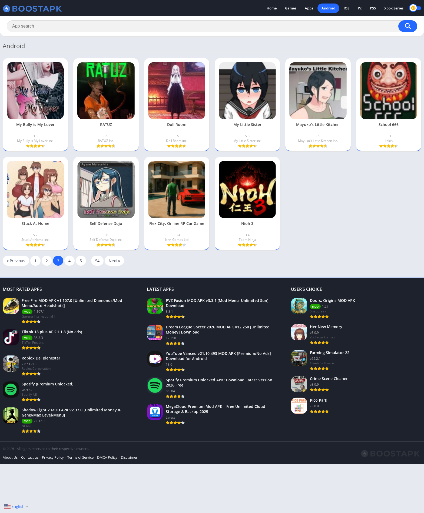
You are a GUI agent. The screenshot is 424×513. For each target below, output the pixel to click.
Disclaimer (129, 457)
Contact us (29, 457)
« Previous (16, 260)
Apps (309, 8)
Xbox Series (393, 8)
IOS (346, 8)
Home (272, 8)
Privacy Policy (53, 457)
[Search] (212, 26)
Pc (360, 8)
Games (290, 8)
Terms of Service (80, 457)
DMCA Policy (107, 457)
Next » (114, 260)
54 (97, 260)
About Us (10, 457)
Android (328, 8)
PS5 (373, 8)
